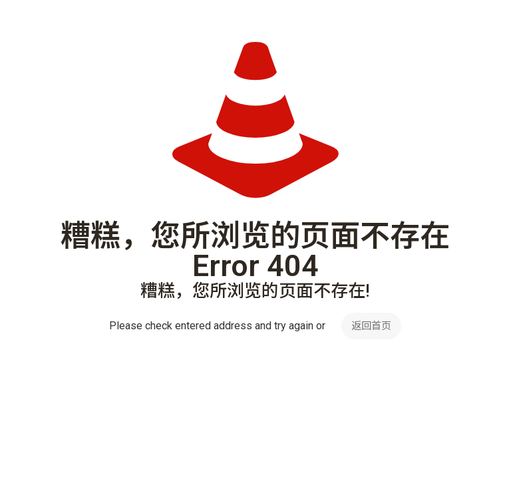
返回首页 (371, 326)
